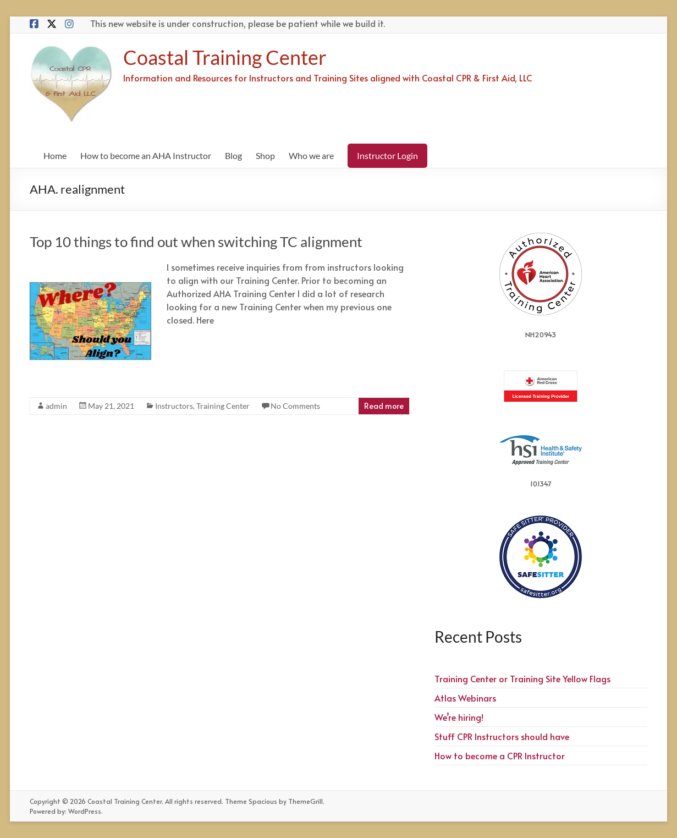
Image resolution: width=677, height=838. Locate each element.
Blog (233, 155)
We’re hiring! (458, 717)
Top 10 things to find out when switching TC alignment (196, 241)
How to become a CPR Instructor (499, 755)
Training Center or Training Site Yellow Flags (522, 678)
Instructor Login (387, 155)
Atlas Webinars (465, 698)
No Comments (295, 405)
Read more (384, 406)
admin (56, 405)
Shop (265, 155)
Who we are (311, 155)
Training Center (223, 405)
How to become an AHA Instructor (145, 155)
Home (55, 155)
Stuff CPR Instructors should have (501, 736)
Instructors (174, 405)
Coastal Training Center (225, 57)
